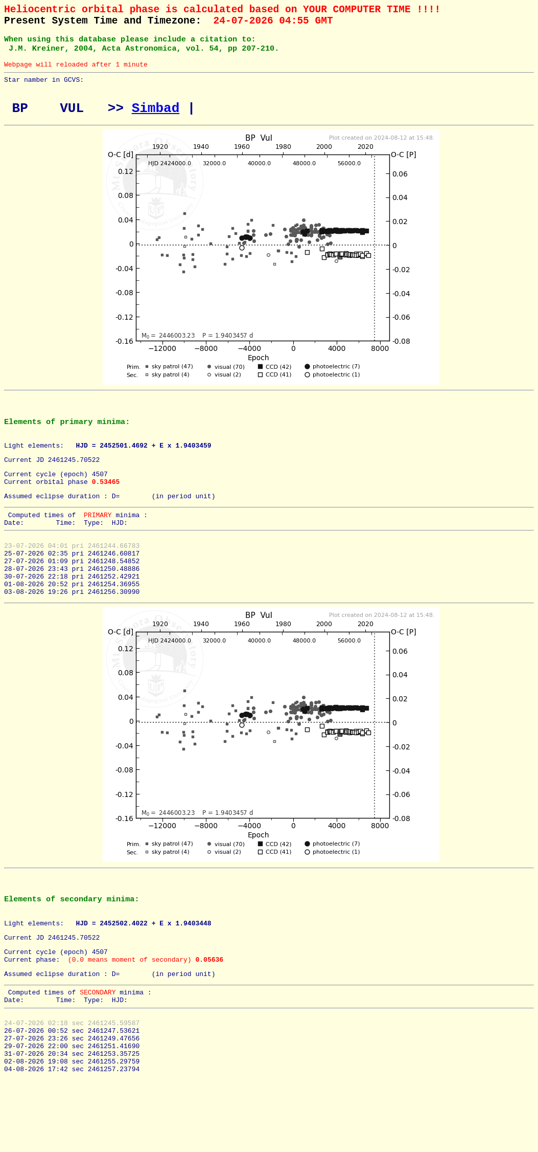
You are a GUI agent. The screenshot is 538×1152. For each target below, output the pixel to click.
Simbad (156, 122)
